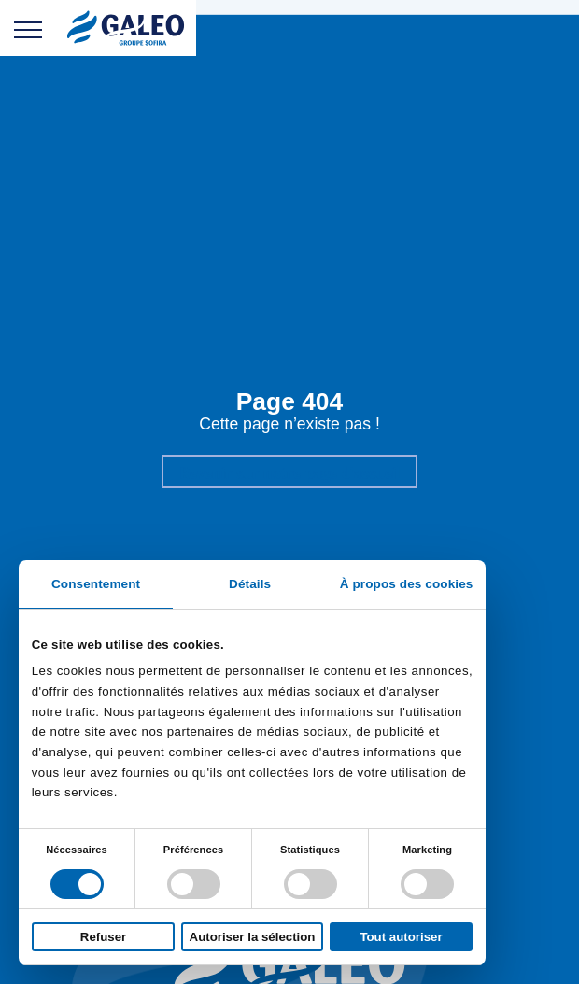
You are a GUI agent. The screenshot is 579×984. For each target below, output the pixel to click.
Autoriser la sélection (253, 937)
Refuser (103, 937)
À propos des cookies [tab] (406, 584)
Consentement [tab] (95, 584)
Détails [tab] (250, 584)
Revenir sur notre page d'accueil (290, 473)
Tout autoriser (401, 937)
